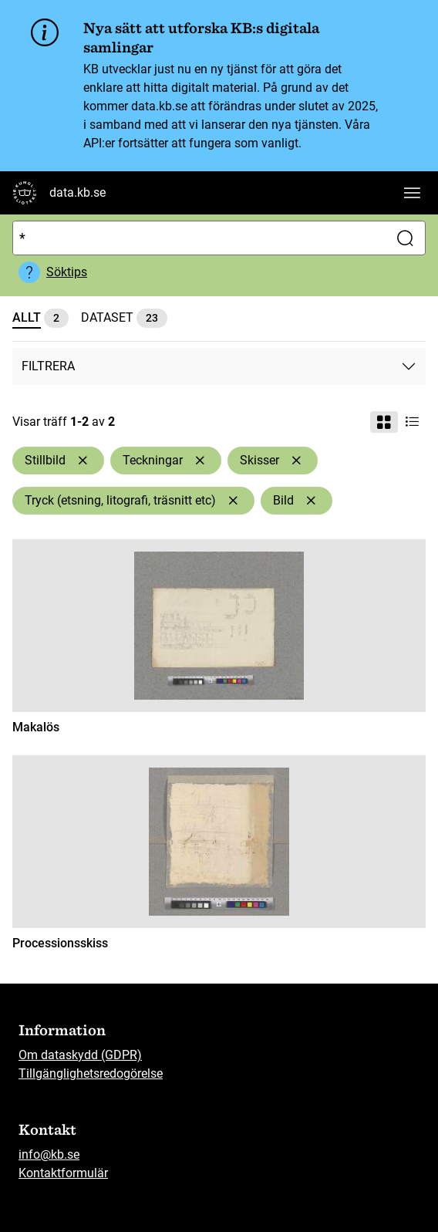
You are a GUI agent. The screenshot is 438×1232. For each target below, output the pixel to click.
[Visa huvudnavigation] (412, 192)
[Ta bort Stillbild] (82, 460)
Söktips (66, 272)
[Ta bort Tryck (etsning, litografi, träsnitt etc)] (233, 500)
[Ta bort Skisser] (296, 460)
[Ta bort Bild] (311, 500)
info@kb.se (49, 1154)
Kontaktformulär (63, 1173)
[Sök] (197, 238)
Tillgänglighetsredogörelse (91, 1073)
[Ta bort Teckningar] (199, 460)
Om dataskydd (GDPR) (80, 1055)
